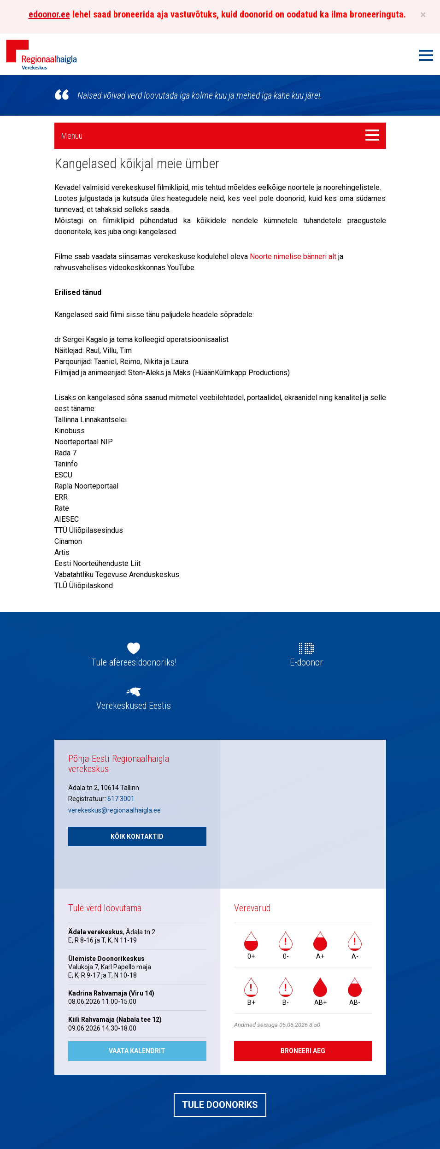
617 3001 (121, 798)
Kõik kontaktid (137, 836)
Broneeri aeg (303, 1051)
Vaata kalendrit (137, 1051)
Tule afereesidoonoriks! (133, 662)
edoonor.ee (49, 14)
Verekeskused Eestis (133, 705)
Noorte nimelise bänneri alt (293, 256)
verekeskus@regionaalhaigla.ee (114, 810)
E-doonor (306, 662)
